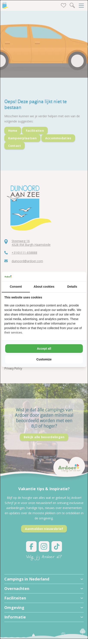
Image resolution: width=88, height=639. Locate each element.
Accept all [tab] (44, 348)
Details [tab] (72, 286)
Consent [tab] (16, 286)
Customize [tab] (44, 359)
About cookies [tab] (44, 286)
